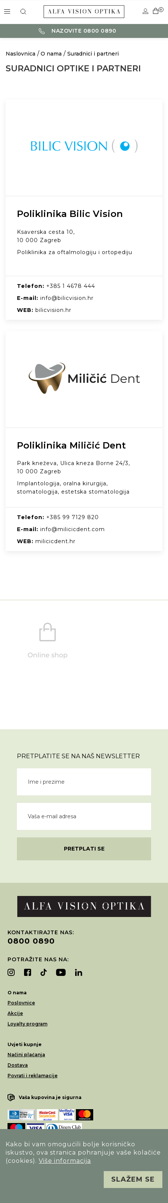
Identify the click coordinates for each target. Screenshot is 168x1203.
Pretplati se (84, 848)
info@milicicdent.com (72, 529)
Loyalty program (27, 1024)
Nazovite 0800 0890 (78, 30)
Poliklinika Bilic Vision (70, 213)
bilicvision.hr (53, 310)
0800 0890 (31, 941)
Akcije (15, 1013)
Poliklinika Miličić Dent (71, 445)
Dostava (18, 1065)
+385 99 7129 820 (72, 517)
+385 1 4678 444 (70, 286)
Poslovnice (21, 1003)
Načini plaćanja (26, 1054)
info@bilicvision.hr (67, 298)
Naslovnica (20, 53)
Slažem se (133, 1179)
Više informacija (65, 1160)
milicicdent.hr (55, 541)
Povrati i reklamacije (33, 1075)
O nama (51, 53)
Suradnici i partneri (93, 53)
